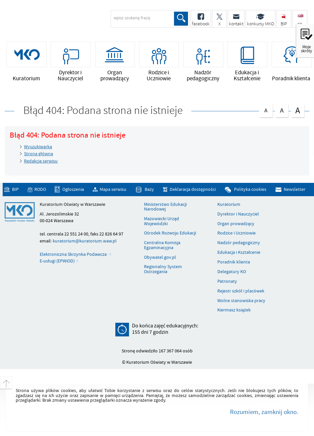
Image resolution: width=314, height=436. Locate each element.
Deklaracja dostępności (193, 189)
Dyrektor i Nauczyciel (238, 214)
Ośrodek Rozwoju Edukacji (170, 233)
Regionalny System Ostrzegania (163, 269)
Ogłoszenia (73, 189)
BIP (15, 189)
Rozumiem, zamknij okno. (264, 412)
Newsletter (294, 189)
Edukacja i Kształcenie (238, 252)
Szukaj (181, 19)
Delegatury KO (231, 271)
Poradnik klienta (233, 262)
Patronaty (227, 281)
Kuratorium (228, 204)
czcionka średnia (281, 109)
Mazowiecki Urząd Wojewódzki (161, 221)
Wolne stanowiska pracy (241, 300)
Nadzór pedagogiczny (238, 242)
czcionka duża (297, 110)
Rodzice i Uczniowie (236, 233)
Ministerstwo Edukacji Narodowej (165, 207)
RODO (40, 189)
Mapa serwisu (113, 189)
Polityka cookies (250, 189)
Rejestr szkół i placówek (240, 291)
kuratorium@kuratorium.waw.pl (85, 241)
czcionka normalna (265, 109)
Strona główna (38, 154)
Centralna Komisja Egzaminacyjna (162, 245)
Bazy (149, 189)
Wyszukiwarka (38, 147)
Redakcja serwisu (41, 161)
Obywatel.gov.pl (160, 257)
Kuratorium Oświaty (58, 22)
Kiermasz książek (234, 310)
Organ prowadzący (235, 223)
